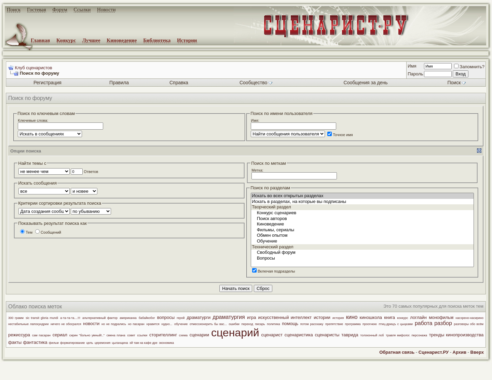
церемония (102, 343)
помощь (290, 323)
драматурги (199, 317)
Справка (178, 82)
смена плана (116, 335)
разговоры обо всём (468, 324)
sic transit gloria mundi (42, 318)
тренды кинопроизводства (456, 334)
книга (389, 317)
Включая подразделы (273, 271)
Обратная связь (396, 352)
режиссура (19, 334)
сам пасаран (41, 335)
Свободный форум (362, 252)
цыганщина (120, 343)
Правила (119, 82)
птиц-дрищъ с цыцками (396, 324)
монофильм (441, 317)
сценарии (199, 334)
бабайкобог (147, 318)
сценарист (272, 334)
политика (273, 324)
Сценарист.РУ (434, 352)
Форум (59, 9)
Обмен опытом (362, 235)
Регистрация (47, 82)
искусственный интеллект (285, 317)
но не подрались (113, 324)
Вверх (477, 352)
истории (322, 317)
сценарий (235, 332)
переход (247, 324)
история (338, 318)
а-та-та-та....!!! (70, 318)
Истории (187, 40)
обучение (181, 324)
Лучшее (91, 40)
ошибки (234, 324)
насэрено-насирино (469, 318)
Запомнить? (469, 66)
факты (15, 342)
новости (91, 323)
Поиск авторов (362, 219)
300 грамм (16, 318)
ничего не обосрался (66, 324)
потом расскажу (311, 324)
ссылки (142, 335)
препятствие (334, 324)
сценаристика (299, 334)
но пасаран (136, 324)
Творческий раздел (362, 207)
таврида (349, 334)
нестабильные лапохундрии (28, 324)
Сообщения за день (366, 82)
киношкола (371, 317)
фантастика (35, 342)
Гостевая (36, 9)
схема (183, 335)
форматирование (72, 343)
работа (424, 323)
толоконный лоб (372, 335)
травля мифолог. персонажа (406, 335)
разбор (443, 323)
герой (180, 318)
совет (131, 335)
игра (251, 317)
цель (89, 343)
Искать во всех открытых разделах (362, 196)
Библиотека (156, 40)
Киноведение (122, 40)
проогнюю (370, 324)
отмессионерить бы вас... (208, 324)
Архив (459, 352)
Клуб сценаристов (33, 67)
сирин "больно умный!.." (87, 335)
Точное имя (340, 135)
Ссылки (82, 9)
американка (128, 318)
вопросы (166, 317)
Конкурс (66, 40)
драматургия (229, 317)
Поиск (13, 9)
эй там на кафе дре (143, 343)
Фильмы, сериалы (362, 230)
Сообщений (48, 232)
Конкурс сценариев (362, 213)
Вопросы (362, 258)
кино (352, 317)
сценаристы (327, 334)
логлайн (418, 317)
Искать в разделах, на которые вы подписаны (362, 202)
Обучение (362, 241)
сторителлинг (163, 334)
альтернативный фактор (100, 318)
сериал (60, 334)
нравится (153, 324)
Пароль (415, 73)
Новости (106, 9)
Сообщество (256, 82)
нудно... (166, 324)
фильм (54, 343)
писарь (260, 324)
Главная (40, 40)
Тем (26, 232)
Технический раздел (362, 247)
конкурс (402, 318)
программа (353, 324)
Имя (412, 66)
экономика (166, 343)
